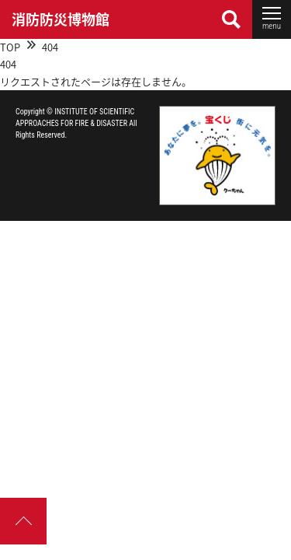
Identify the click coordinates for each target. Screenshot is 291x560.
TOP (10, 47)
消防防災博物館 (60, 19)
